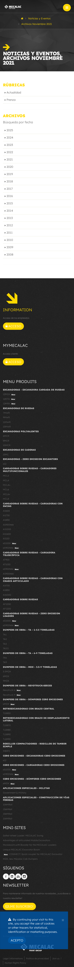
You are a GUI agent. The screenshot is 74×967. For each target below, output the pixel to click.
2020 (10, 167)
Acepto (17, 940)
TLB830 (7, 713)
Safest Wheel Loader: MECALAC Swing (23, 835)
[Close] (63, 919)
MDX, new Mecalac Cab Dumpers (20, 859)
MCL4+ (6, 485)
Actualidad (14, 92)
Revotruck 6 (12, 690)
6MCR (6, 436)
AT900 (6, 559)
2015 (10, 203)
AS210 (6, 538)
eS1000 (10, 543)
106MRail (7, 804)
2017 (10, 189)
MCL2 (6, 475)
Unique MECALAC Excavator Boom (21, 849)
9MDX (6, 680)
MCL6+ (6, 494)
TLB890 (7, 734)
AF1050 (7, 604)
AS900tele (8, 524)
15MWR (7, 426)
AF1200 (7, 608)
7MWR (6, 412)
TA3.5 (5, 648)
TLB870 (7, 725)
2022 (10, 152)
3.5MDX (7, 671)
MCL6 (6, 489)
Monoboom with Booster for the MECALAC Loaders (29, 844)
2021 (10, 159)
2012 (10, 225)
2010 (10, 240)
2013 (10, 218)
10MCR (6, 445)
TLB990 (7, 739)
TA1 (5, 634)
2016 (10, 196)
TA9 (5, 662)
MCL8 (6, 498)
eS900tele (11, 548)
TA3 (5, 643)
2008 (10, 254)
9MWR (6, 417)
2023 (10, 145)
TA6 (5, 657)
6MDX (6, 676)
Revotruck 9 (12, 695)
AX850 (6, 590)
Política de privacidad (37, 958)
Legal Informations (13, 958)
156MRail (7, 813)
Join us (55, 958)
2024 (10, 137)
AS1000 (7, 529)
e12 (4, 463)
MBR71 (6, 751)
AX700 (6, 585)
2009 (10, 247)
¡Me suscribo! (19, 906)
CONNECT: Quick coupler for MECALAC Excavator (32, 854)
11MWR (6, 422)
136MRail (7, 809)
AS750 (6, 515)
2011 (10, 232)
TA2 (5, 639)
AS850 (6, 520)
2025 (10, 130)
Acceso (13, 326)
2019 (10, 174)
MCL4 (6, 480)
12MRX (9, 403)
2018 (10, 181)
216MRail (7, 818)
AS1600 (7, 534)
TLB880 (7, 729)
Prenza (11, 100)
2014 (10, 210)
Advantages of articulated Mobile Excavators (26, 840)
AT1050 (6, 564)
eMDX (9, 704)
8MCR (6, 440)
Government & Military (14, 792)
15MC (6, 454)
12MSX (9, 394)
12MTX (9, 399)
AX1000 (7, 594)
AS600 (6, 510)
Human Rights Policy (15, 962)
